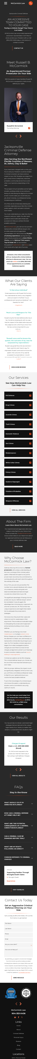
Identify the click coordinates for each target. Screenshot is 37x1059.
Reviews (18, 1041)
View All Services (18, 510)
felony (26, 245)
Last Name (8, 928)
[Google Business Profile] (15, 1017)
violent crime (25, 634)
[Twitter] (22, 1017)
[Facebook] (18, 1017)
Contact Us (18, 48)
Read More (19, 546)
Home (18, 1025)
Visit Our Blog (18, 890)
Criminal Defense (18, 1033)
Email (6, 939)
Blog (18, 1045)
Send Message (18, 977)
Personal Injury (18, 1037)
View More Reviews (18, 367)
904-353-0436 (18, 1013)
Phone (7, 934)
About (18, 1029)
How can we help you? (11, 949)
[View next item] (20, 136)
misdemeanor (17, 245)
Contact (18, 1049)
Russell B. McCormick (25, 533)
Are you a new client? (11, 944)
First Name (8, 923)
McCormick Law (11, 226)
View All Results (18, 775)
